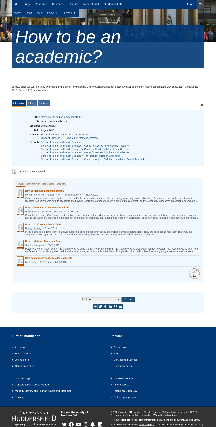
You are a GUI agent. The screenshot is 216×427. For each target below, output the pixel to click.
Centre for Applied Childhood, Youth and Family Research (114, 159)
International (91, 4)
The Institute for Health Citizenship (102, 155)
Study (26, 4)
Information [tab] (19, 103)
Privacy (19, 397)
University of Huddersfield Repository (46, 184)
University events (123, 378)
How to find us (23, 353)
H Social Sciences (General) (77, 134)
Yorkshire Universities (165, 415)
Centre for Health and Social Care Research (107, 149)
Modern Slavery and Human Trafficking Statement (43, 390)
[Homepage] (16, 4)
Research (41, 4)
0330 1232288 (146, 424)
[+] (202, 105)
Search (52, 12)
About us (20, 347)
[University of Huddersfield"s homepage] (34, 418)
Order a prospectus (125, 397)
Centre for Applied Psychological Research (106, 145)
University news (123, 366)
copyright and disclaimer (186, 420)
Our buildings (22, 378)
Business (58, 4)
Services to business (125, 359)
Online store (22, 359)
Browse (70, 12)
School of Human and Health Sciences (61, 142)
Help (39, 12)
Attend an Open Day (125, 390)
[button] (200, 4)
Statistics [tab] (43, 103)
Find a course (121, 384)
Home (17, 12)
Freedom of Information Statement (151, 420)
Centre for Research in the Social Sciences (106, 152)
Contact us (120, 347)
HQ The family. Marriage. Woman (80, 138)
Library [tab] (32, 103)
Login (190, 4)
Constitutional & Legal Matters (32, 384)
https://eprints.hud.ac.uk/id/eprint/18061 (61, 117)
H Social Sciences (50, 134)
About (29, 12)
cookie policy (126, 420)
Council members (25, 366)
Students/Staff (113, 4)
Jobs (116, 353)
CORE (21, 184)
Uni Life (73, 4)
